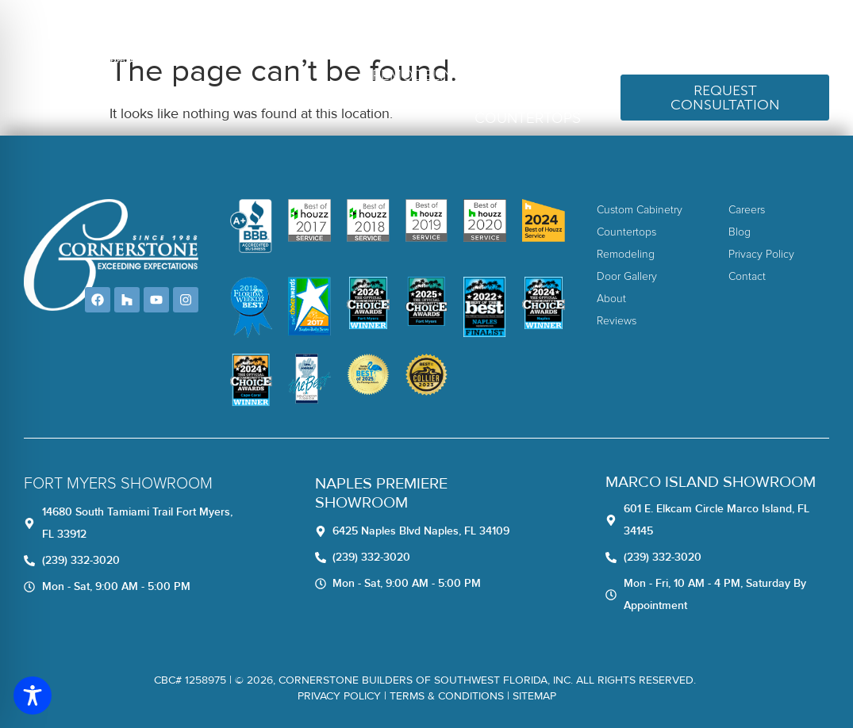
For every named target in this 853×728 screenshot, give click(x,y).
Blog (599, 33)
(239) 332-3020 (770, 33)
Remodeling (418, 75)
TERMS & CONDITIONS (447, 696)
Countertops (528, 118)
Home (353, 33)
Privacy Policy (339, 696)
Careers (540, 33)
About (409, 33)
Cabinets (546, 75)
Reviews (471, 33)
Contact (660, 33)
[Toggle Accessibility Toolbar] (32, 695)
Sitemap (534, 696)
